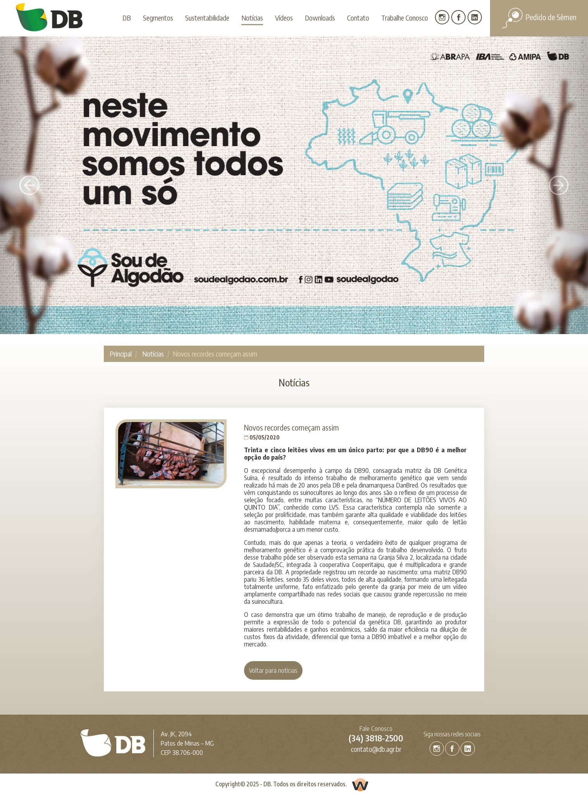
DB (126, 17)
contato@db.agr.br (376, 748)
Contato (358, 17)
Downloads (320, 17)
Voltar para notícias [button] (273, 670)
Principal (121, 353)
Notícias (252, 17)
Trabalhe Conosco (404, 17)
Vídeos (284, 17)
